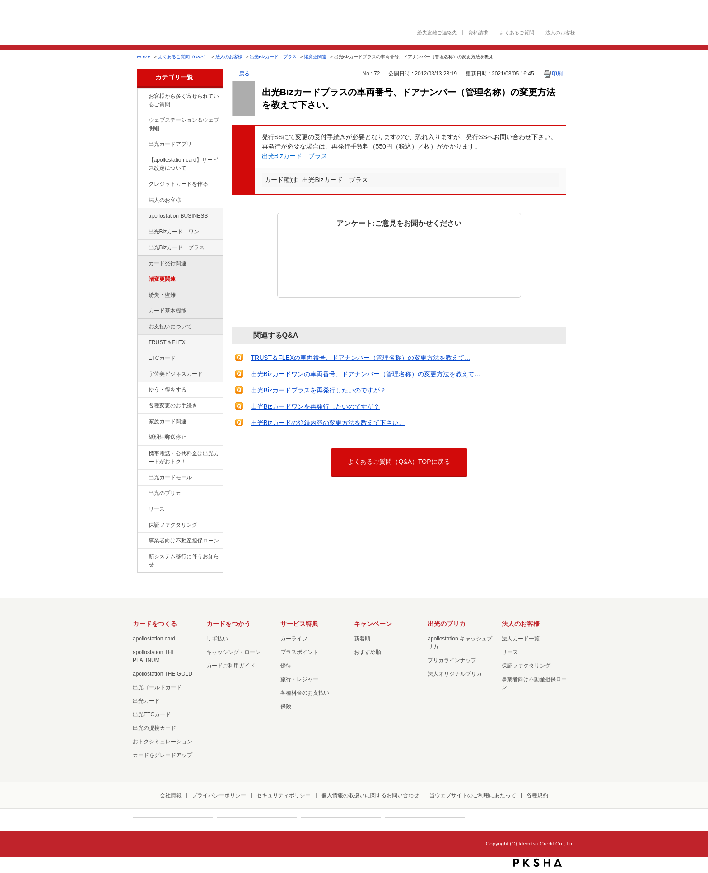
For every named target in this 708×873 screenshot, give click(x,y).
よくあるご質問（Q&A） (183, 56)
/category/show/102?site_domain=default (142, 216)
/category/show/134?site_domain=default (142, 96)
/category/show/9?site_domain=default (142, 390)
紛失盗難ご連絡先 (437, 32)
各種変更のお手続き (173, 405)
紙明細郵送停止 (167, 437)
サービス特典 (299, 623)
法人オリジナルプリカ (455, 674)
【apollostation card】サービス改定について (183, 164)
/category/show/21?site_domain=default (142, 200)
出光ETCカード (152, 714)
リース (157, 509)
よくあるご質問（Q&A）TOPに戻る (399, 461)
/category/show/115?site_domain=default (142, 247)
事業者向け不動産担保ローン (184, 540)
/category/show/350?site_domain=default (142, 556)
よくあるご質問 (516, 32)
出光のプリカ (165, 493)
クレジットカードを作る (178, 184)
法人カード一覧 (521, 638)
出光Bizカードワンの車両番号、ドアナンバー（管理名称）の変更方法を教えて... (365, 374)
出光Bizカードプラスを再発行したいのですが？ (318, 390)
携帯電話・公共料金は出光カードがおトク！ (184, 457)
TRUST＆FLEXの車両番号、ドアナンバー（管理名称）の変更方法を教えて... (360, 357)
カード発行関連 (167, 263)
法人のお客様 (560, 32)
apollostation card (154, 638)
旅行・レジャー (299, 679)
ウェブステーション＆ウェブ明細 (184, 124)
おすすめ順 (367, 652)
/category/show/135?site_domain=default (142, 120)
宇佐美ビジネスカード (176, 374)
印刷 (557, 73)
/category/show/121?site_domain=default (142, 342)
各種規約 (537, 795)
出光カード (146, 701)
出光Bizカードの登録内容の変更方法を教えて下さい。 (328, 422)
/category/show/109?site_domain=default (142, 232)
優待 (285, 666)
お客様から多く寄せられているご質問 (184, 100)
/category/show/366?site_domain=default (142, 374)
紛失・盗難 (162, 295)
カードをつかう (228, 623)
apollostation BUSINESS (178, 216)
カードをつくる (155, 623)
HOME (144, 56)
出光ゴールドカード (157, 687)
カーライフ (293, 638)
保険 (285, 706)
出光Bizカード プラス (273, 56)
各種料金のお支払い (304, 693)
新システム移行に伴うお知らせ (184, 560)
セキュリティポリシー (283, 795)
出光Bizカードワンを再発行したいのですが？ (315, 406)
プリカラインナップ (452, 660)
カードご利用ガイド (230, 666)
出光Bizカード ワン (174, 232)
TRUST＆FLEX (167, 342)
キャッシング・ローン (233, 652)
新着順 (362, 638)
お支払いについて (170, 326)
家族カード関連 (167, 421)
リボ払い (217, 638)
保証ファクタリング (173, 525)
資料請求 (478, 32)
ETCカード (162, 358)
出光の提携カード (154, 728)
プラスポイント (299, 652)
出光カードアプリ (170, 144)
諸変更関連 (315, 56)
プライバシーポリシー (219, 795)
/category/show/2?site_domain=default (142, 184)
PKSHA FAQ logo (537, 862)
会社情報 (171, 795)
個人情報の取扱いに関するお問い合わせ (370, 795)
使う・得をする (167, 390)
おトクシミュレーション (162, 741)
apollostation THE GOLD (162, 674)
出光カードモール (170, 477)
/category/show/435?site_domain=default (142, 144)
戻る (244, 73)
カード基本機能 (167, 311)
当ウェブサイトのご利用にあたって (472, 795)
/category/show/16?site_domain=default (142, 493)
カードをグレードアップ (162, 755)
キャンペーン (373, 623)
